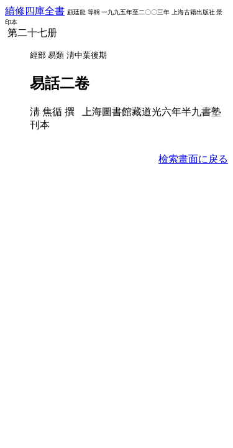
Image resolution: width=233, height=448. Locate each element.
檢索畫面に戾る (193, 159)
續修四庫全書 (35, 11)
